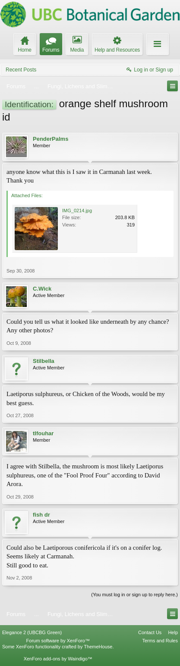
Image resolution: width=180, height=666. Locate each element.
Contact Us (149, 632)
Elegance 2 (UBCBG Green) (32, 632)
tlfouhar (43, 433)
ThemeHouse (98, 646)
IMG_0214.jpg (77, 210)
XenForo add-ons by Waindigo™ (58, 658)
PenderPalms (50, 139)
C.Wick (42, 288)
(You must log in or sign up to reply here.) (134, 594)
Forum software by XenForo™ (58, 640)
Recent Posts (21, 70)
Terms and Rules (160, 640)
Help (173, 632)
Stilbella (43, 361)
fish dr (41, 514)
